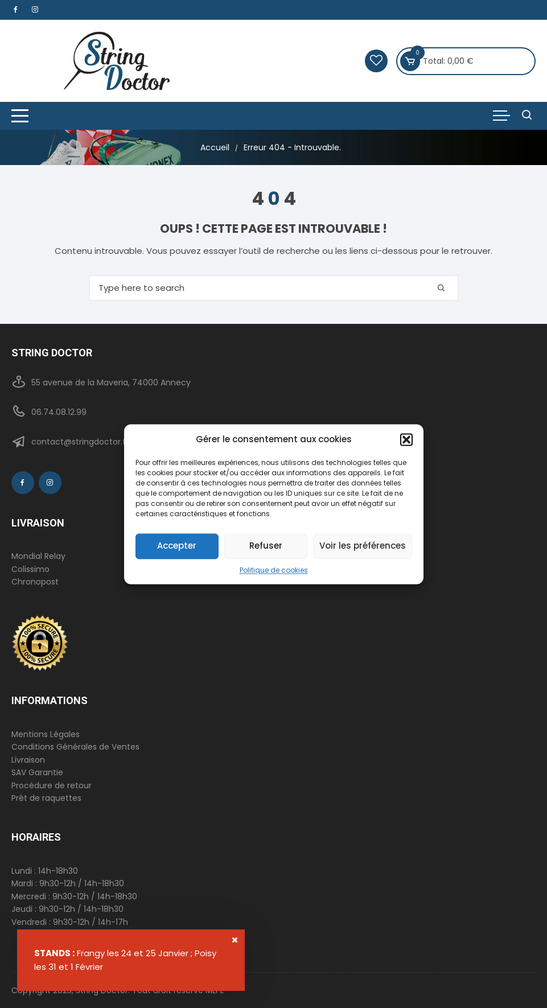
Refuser (265, 546)
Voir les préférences (362, 546)
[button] (406, 439)
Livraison (28, 760)
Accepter (176, 546)
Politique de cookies (274, 570)
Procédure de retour (51, 785)
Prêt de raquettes (46, 798)
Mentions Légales (45, 734)
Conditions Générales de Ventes (75, 746)
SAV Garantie (37, 772)
